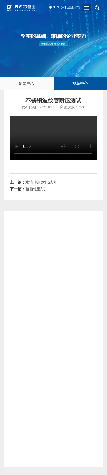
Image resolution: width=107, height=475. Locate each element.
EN (56, 7)
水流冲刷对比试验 (41, 182)
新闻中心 (26, 83)
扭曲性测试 (35, 189)
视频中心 (80, 83)
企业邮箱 (73, 7)
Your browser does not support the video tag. (53, 138)
